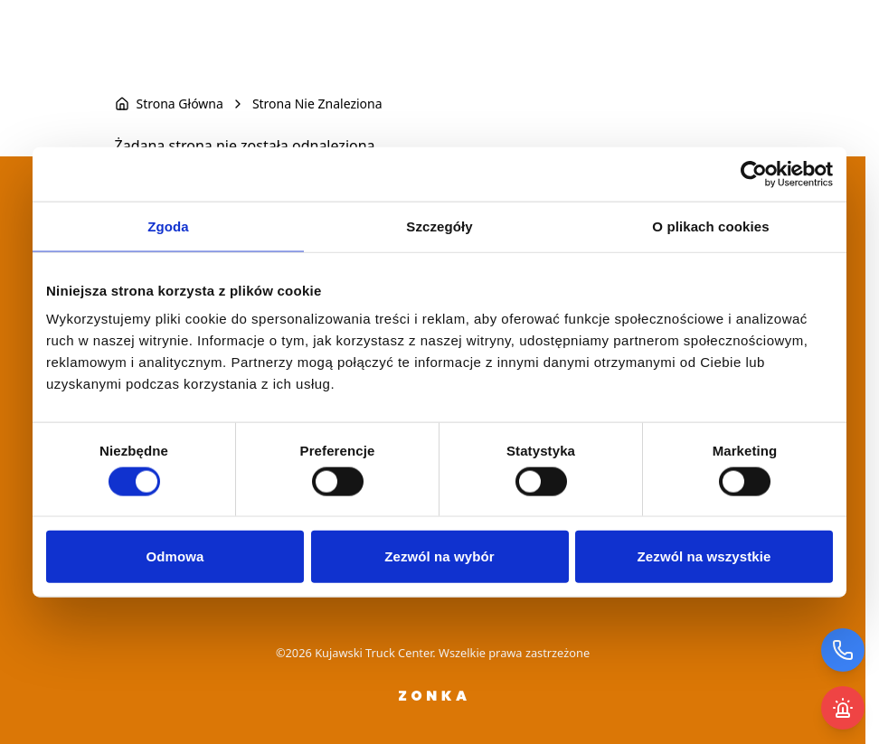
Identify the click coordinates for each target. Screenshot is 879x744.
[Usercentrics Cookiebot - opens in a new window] (754, 173)
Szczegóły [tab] (439, 225)
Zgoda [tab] (168, 225)
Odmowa (175, 556)
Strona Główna (180, 103)
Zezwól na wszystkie (704, 556)
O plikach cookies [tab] (710, 225)
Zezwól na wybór (439, 556)
